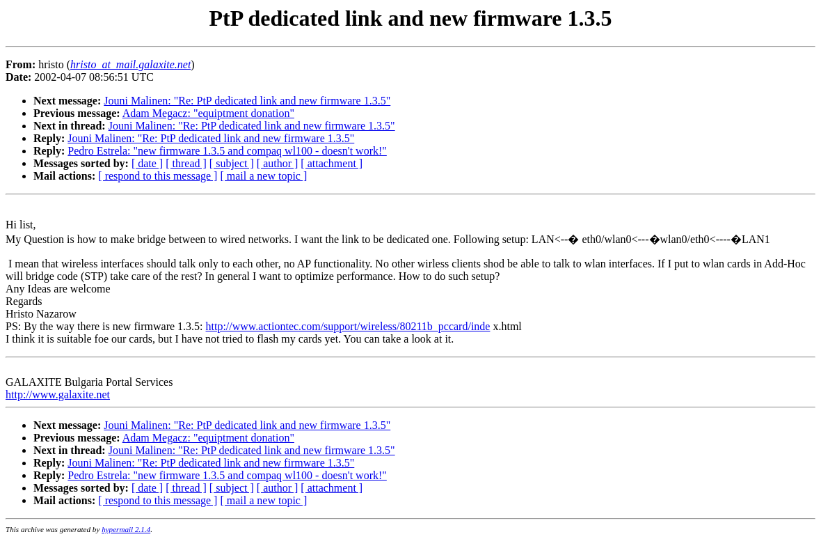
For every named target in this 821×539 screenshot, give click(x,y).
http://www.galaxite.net (58, 394)
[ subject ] (231, 163)
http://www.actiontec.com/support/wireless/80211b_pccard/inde (348, 326)
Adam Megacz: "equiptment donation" (208, 113)
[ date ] (147, 163)
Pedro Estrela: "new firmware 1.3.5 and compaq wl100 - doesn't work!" (227, 151)
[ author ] (277, 163)
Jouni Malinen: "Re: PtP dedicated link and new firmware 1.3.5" (247, 101)
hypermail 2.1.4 (126, 529)
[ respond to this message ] (157, 176)
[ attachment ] (331, 163)
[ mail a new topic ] (263, 176)
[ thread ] (186, 163)
